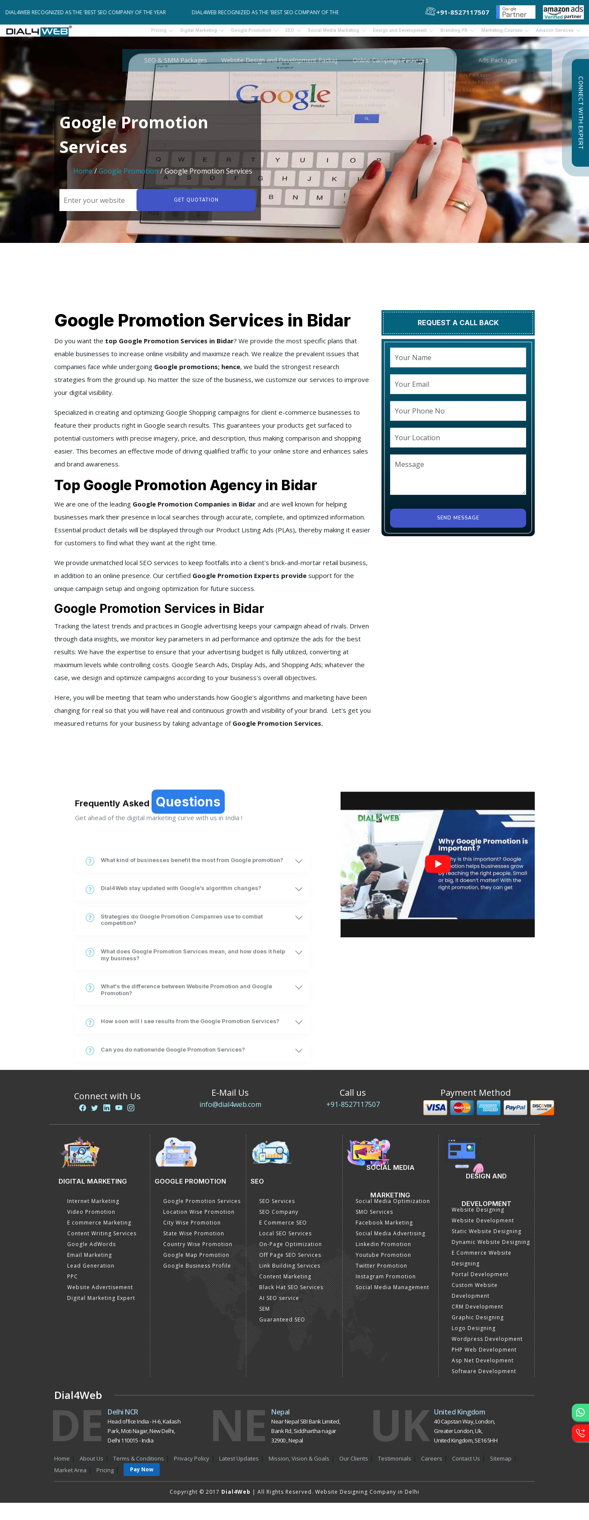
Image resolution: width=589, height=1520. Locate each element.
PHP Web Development (484, 1355)
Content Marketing (285, 1282)
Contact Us (466, 1464)
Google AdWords (91, 1249)
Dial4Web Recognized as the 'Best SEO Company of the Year (90, 12)
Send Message (458, 523)
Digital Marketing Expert (101, 1303)
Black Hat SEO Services (291, 1292)
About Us (91, 1464)
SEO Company (278, 1217)
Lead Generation (91, 1271)
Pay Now (141, 1475)
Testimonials (394, 1464)
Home (83, 176)
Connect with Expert (580, 112)
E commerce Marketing (99, 1228)
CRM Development (477, 1312)
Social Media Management (392, 1292)
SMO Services (374, 1217)
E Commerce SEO (283, 1228)
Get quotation (194, 205)
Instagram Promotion (386, 1282)
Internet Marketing (93, 1206)
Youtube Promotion (383, 1260)
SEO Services (277, 1206)
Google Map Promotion (196, 1260)
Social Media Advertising (390, 1239)
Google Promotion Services (202, 1206)
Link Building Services (289, 1271)
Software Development (484, 1376)
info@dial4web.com (230, 1110)
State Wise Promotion (193, 1239)
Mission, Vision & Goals (299, 1464)
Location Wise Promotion (199, 1217)
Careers (431, 1464)
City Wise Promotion (192, 1228)
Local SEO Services (285, 1239)
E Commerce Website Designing (482, 1264)
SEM (264, 1314)
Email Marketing (89, 1260)
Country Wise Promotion (197, 1249)
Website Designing (478, 1215)
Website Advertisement (100, 1292)
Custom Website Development (475, 1296)
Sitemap (501, 1464)
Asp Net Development (483, 1366)
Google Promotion (128, 176)
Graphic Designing (478, 1323)
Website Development (483, 1226)
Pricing (98, 33)
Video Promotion (91, 1217)
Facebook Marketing (384, 1228)
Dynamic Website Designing (491, 1247)
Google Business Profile (197, 1271)
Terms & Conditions (138, 1464)
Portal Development (480, 1280)
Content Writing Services (101, 1239)
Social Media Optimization (393, 1206)
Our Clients (353, 1464)
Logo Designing (474, 1333)
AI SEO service (279, 1303)
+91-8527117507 (353, 1110)
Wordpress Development (487, 1344)
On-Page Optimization (290, 1249)
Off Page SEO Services (290, 1260)
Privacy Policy (191, 1464)
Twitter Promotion (381, 1271)
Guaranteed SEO (282, 1325)
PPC (72, 1282)
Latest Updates (239, 1464)
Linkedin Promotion (383, 1249)
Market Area (70, 1476)
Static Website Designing (486, 1236)
